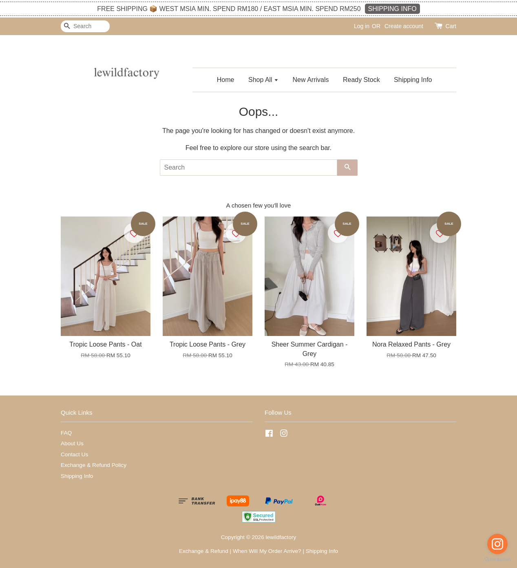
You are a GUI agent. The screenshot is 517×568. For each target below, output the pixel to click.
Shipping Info (413, 79)
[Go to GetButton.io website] (497, 559)
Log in (361, 26)
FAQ (66, 433)
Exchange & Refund (203, 551)
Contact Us (74, 454)
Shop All (263, 79)
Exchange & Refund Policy (93, 465)
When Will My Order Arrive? (267, 551)
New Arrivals (311, 79)
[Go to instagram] (497, 544)
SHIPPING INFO (392, 8)
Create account (403, 26)
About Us (72, 443)
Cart (451, 26)
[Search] (85, 26)
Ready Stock (361, 79)
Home (225, 79)
